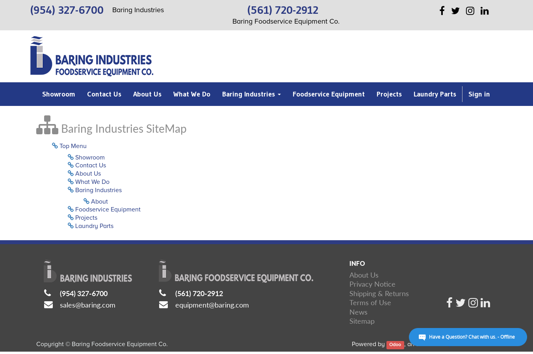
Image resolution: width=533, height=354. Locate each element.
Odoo (395, 345)
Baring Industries (98, 190)
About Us (88, 174)
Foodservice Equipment (108, 209)
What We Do (92, 182)
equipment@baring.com (212, 304)
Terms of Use (370, 302)
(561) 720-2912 (199, 293)
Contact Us (90, 165)
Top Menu (73, 146)
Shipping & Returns (379, 293)
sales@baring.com (87, 304)
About (99, 202)
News (358, 312)
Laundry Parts (94, 226)
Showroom (90, 157)
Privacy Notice (372, 284)
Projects (86, 218)
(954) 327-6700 (84, 293)
